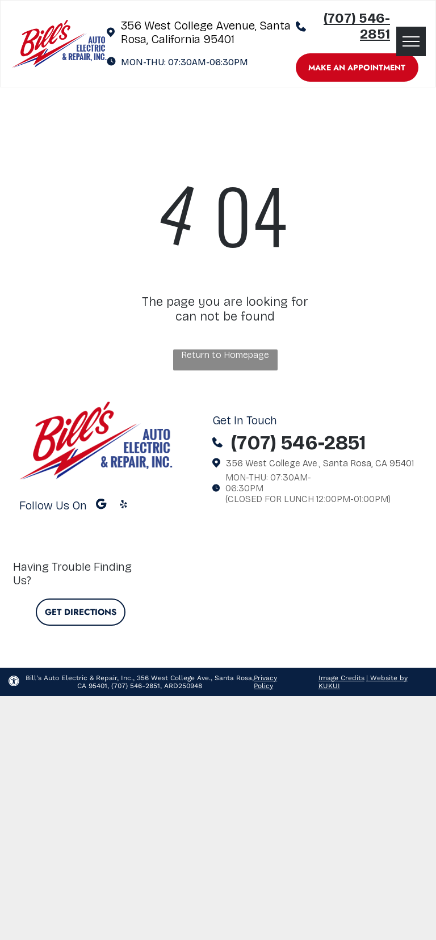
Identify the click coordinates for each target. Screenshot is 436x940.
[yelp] (123, 505)
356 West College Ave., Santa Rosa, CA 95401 (320, 463)
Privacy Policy (265, 682)
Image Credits (341, 678)
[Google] (101, 505)
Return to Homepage (225, 354)
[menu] (411, 41)
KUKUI (329, 686)
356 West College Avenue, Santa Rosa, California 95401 (206, 32)
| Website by (387, 678)
